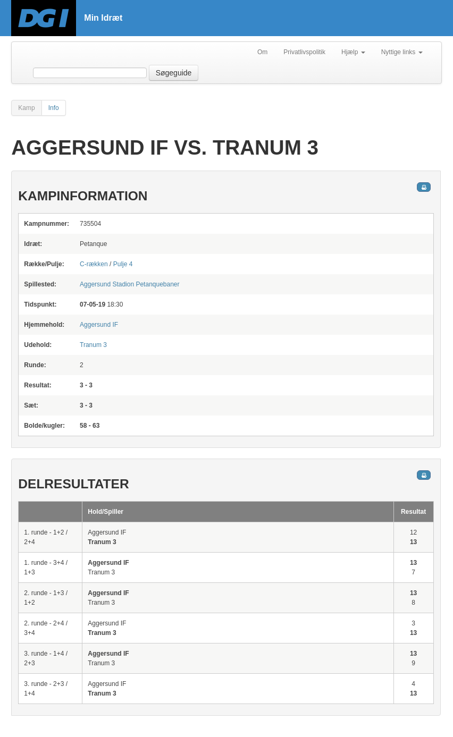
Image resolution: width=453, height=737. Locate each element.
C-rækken (94, 264)
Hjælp (353, 52)
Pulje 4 (123, 264)
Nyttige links (402, 52)
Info (53, 108)
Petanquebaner (129, 284)
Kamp (26, 108)
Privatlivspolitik (304, 52)
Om (262, 52)
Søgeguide (174, 73)
